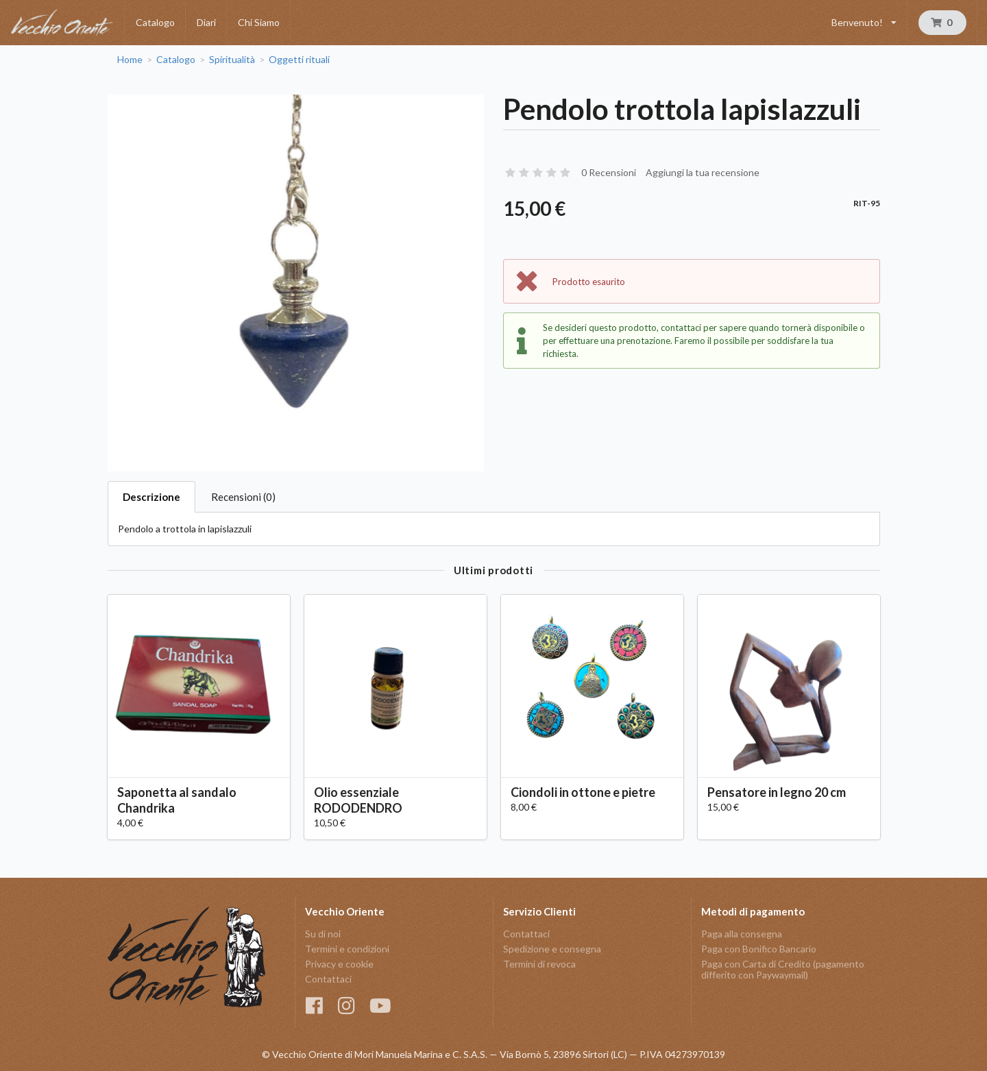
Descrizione (151, 497)
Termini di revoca (539, 964)
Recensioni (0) (243, 497)
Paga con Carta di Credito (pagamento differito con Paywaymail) (782, 969)
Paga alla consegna (741, 933)
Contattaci (328, 979)
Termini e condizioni (347, 949)
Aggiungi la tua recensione (702, 172)
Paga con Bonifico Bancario (758, 949)
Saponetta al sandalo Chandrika (176, 800)
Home (130, 59)
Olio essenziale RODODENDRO (358, 800)
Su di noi (323, 933)
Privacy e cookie (339, 964)
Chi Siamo (259, 22)
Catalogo (155, 22)
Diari (206, 22)
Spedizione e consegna (552, 949)
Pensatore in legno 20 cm (776, 792)
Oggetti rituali (299, 59)
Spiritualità (232, 59)
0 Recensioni (608, 172)
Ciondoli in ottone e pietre (583, 792)
